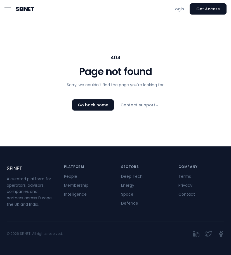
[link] (25, 9)
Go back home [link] (93, 105)
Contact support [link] (140, 105)
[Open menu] (7, 9)
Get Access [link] (208, 9)
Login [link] (178, 9)
